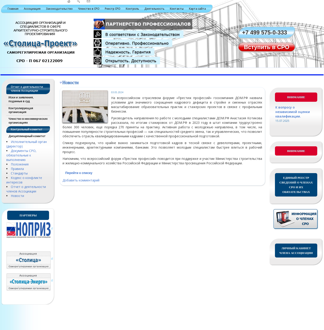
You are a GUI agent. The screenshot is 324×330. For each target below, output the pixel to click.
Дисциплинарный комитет (27, 136)
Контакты (177, 9)
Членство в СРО (88, 9)
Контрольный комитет (27, 129)
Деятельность (154, 9)
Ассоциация (32, 9)
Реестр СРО (112, 9)
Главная (13, 9)
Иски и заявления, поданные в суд (21, 99)
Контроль (132, 9)
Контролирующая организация (21, 110)
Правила (17, 169)
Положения (20, 164)
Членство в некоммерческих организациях (28, 120)
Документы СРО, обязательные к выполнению (21, 155)
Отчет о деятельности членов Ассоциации (27, 89)
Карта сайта (197, 9)
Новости (17, 196)
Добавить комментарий (81, 180)
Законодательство (59, 9)
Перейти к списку (78, 173)
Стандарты (19, 173)
